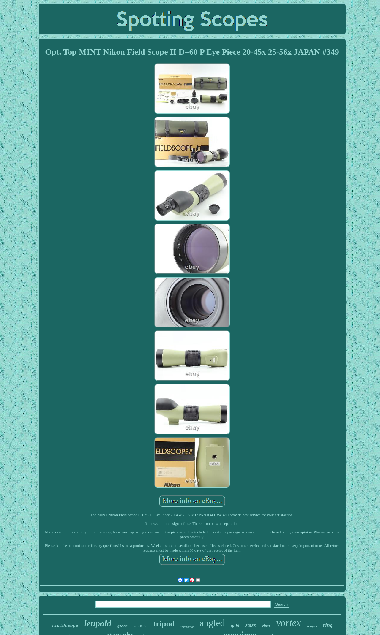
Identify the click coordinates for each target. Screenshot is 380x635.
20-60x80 (140, 626)
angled (212, 622)
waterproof (187, 626)
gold (235, 625)
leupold (97, 623)
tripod (164, 623)
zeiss (250, 625)
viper (266, 626)
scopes (312, 626)
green (122, 625)
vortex (288, 622)
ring (328, 625)
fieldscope (64, 625)
